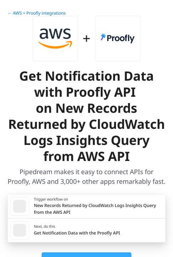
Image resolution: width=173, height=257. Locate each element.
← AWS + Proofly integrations (36, 13)
